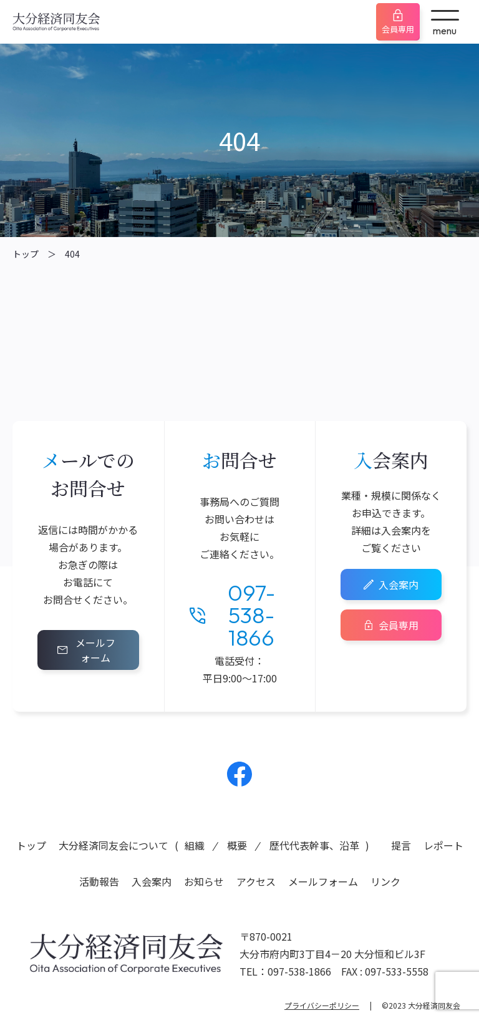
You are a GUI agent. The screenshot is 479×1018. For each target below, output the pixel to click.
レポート (443, 845)
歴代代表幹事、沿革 (314, 845)
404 (72, 254)
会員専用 (398, 29)
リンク (385, 881)
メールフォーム (95, 650)
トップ (25, 254)
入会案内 (399, 584)
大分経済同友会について (113, 845)
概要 (237, 845)
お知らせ (204, 881)
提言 (401, 845)
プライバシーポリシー (321, 1005)
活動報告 (99, 881)
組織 (195, 845)
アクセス (256, 881)
